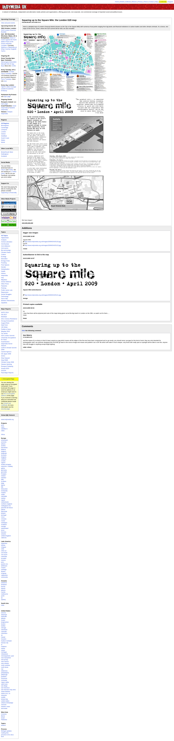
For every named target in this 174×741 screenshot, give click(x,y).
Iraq (2, 277)
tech (2, 736)
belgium (3, 451)
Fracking (4, 263)
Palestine (4, 286)
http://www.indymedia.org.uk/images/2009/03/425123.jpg (43, 245)
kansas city (4, 643)
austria (3, 445)
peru (2, 562)
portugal (3, 515)
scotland (3, 524)
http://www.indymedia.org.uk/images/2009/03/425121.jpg (43, 295)
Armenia (3, 714)
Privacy (140, 2)
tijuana (3, 571)
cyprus (3, 462)
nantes (3, 498)
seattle (3, 697)
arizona (3, 613)
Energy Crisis (5, 261)
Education (4, 259)
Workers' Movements (8, 300)
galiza (3, 468)
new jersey (4, 659)
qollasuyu (4, 566)
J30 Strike (4, 327)
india (2, 605)
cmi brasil (4, 552)
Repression (4, 292)
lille (2, 487)
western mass (5, 706)
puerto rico (4, 564)
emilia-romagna (6, 464)
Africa (3, 434)
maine (3, 648)
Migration (4, 280)
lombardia (4, 491)
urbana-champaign (7, 703)
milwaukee (4, 654)
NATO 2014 (5, 312)
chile (2, 549)
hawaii (3, 637)
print (2, 425)
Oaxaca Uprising (6, 364)
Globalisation (5, 269)
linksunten (4, 489)
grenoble (4, 472)
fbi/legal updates (6, 731)
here (5, 81)
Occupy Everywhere (7, 321)
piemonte (4, 511)
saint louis (4, 684)
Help (156, 2)
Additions (27, 228)
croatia (3, 461)
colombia (4, 556)
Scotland (4, 156)
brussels (3, 455)
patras (3, 509)
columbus (4, 633)
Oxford (3, 134)
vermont (3, 704)
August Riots (5, 323)
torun (2, 530)
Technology (4, 296)
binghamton (5, 622)
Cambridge (4, 127)
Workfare (4, 317)
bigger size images (30, 233)
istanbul (3, 477)
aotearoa (4, 582)
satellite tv (4, 429)
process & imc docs (7, 735)
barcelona (4, 447)
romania (3, 519)
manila (3, 592)
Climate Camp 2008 (7, 362)
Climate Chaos (6, 252)
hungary (3, 474)
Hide (23, 330)
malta (3, 494)
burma (3, 586)
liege (2, 483)
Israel (3, 718)
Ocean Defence (6, 282)
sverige (3, 526)
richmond (4, 678)
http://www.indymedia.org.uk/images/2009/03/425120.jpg (43, 241)
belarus (3, 449)
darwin (3, 588)
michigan (4, 652)
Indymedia (4, 275)
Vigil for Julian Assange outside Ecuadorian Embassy (8, 88)
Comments (27, 326)
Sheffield (4, 136)
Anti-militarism (5, 246)
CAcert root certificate (6, 404)
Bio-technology (6, 250)
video (3, 430)
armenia (3, 442)
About (146, 2)
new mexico (5, 661)
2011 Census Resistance (9, 319)
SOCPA (3, 370)
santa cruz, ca (5, 693)
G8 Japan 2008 (6, 354)
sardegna (4, 522)
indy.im (3, 170)
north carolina (5, 665)
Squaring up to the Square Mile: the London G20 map (49, 20)
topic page (7, 96)
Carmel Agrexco (6, 352)
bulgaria (3, 457)
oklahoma (4, 671)
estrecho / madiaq (7, 466)
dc (2, 635)
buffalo (3, 626)
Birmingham (5, 125)
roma (2, 517)
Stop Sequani (5, 358)
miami (3, 650)
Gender (3, 267)
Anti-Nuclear (5, 244)
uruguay (3, 573)
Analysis (3, 240)
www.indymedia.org (7, 419)
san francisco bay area (8, 689)
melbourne (4, 594)
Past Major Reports (7, 372)
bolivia (3, 545)
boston (3, 624)
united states (5, 701)
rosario (3, 567)
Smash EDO (5, 368)
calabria (3, 459)
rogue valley (5, 682)
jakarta (3, 590)
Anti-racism (4, 248)
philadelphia (5, 673)
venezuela (4, 577)
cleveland (4, 629)
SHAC (3, 356)
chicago (3, 628)
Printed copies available (32, 304)
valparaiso (4, 575)
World (3, 142)
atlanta (3, 618)
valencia (3, 537)
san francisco (5, 688)
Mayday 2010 (5, 331)
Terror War (4, 298)
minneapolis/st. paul (7, 656)
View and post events (8, 23)
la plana (3, 481)
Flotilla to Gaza (6, 329)
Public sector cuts (6, 290)
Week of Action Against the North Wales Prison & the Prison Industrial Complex (9, 41)
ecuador (3, 558)
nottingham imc (6, 506)
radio (2, 427)
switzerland (4, 528)
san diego (4, 686)
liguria (3, 485)
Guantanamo (5, 342)
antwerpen (4, 440)
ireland (3, 476)
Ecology (3, 256)
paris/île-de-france (7, 507)
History (3, 273)
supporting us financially (8, 192)
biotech (3, 725)
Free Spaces (5, 265)
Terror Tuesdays (6, 79)
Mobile (122, 2)
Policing (3, 288)
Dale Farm (4, 325)
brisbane (4, 584)
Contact (151, 2)
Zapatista (4, 303)
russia (3, 521)
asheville (4, 616)
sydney (3, 599)
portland (3, 676)
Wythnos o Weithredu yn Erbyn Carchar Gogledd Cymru (9, 49)
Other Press (5, 284)
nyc (2, 669)
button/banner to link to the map (36, 255)
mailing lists (5, 733)
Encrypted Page (8, 379)
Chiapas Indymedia (6, 112)
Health (3, 271)
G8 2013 (4, 314)
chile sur (3, 551)
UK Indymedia (21, 6)
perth (2, 596)
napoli (3, 500)
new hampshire (6, 658)
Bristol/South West (7, 152)
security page (5, 409)
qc (2, 598)
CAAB (14, 66)
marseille (4, 496)
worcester (4, 708)
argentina (4, 543)
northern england (6, 504)
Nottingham (4, 154)
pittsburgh (4, 674)
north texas (4, 667)
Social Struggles (6, 294)
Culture (3, 254)
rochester (4, 680)
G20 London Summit (7, 335)
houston (3, 639)
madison (4, 646)
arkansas (4, 614)
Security (163, 2)
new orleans (5, 663)
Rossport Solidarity (7, 366)
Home (117, 2)
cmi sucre (4, 554)
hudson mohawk (6, 641)
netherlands (5, 502)
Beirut (3, 716)
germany (4, 470)
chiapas (3, 547)
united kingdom (6, 536)
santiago (4, 569)
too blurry (27, 335)
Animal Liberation (6, 242)
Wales (3, 140)
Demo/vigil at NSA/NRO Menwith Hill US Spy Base (8, 64)
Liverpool (4, 129)
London (3, 132)
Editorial (128, 2)
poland (3, 513)
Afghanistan (5, 238)
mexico (3, 560)
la (1, 644)
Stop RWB (4, 360)
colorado (4, 631)
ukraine (3, 534)
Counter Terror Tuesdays (7, 72)
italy (2, 479)
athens (3, 444)
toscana (3, 532)
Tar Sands (4, 333)
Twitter (11, 170)
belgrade (4, 453)
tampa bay (4, 699)
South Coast (5, 138)
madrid (3, 492)
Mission (134, 2)
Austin (3, 620)
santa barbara (5, 691)
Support (170, 2)
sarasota (4, 695)
